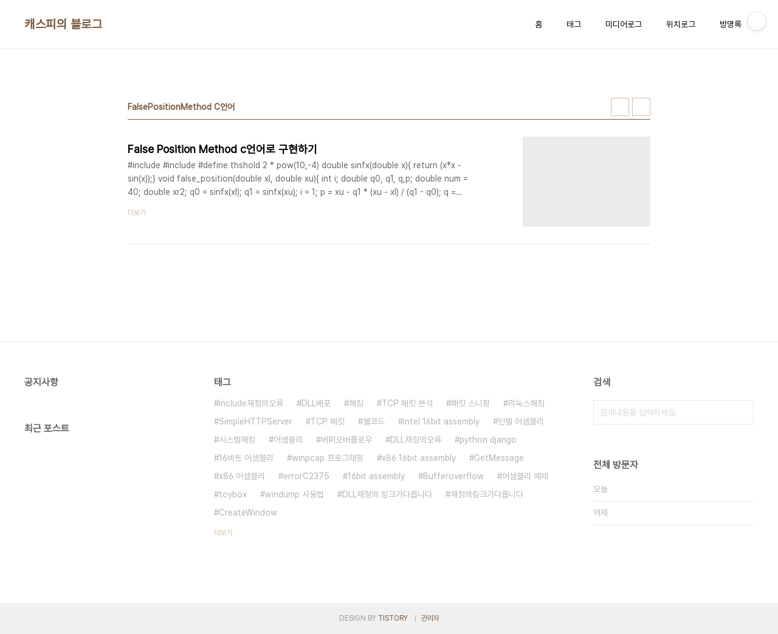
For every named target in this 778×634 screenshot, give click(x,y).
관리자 (430, 618)
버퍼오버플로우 (346, 440)
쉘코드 (374, 421)
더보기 (223, 532)
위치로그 (680, 24)
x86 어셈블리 (242, 476)
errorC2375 (306, 476)
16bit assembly (376, 476)
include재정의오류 (251, 403)
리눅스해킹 (526, 403)
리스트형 (641, 107)
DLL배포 (316, 403)
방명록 (731, 24)
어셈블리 (288, 440)
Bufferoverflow (453, 476)
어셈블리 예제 (525, 476)
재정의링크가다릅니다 (486, 494)
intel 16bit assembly (441, 421)
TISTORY (393, 618)
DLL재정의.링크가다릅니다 (387, 494)
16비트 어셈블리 (246, 458)
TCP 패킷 (328, 421)
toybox (233, 494)
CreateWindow (248, 512)
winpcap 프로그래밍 (327, 458)
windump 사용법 (294, 494)
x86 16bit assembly (419, 458)
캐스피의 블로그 (63, 24)
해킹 (356, 403)
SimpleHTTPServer (255, 421)
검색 (741, 412)
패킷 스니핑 (470, 403)
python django (488, 440)
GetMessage (499, 458)
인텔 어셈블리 (521, 421)
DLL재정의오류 (415, 440)
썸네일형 (620, 107)
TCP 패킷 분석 (407, 403)
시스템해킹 (237, 440)
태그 (573, 24)
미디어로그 (623, 24)
